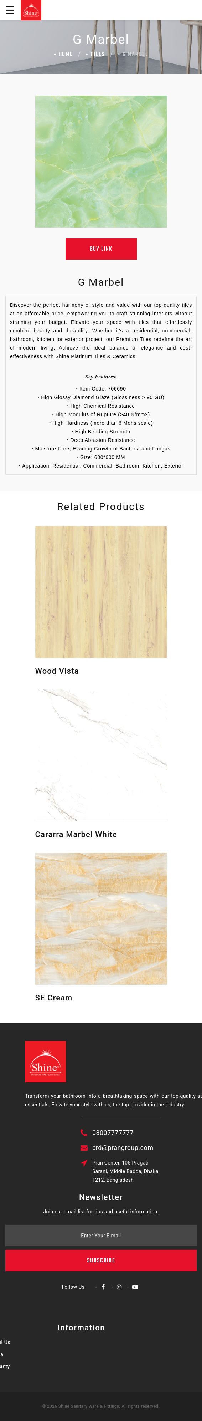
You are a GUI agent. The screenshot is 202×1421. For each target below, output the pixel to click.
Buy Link (101, 249)
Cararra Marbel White (76, 834)
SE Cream (54, 997)
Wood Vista (57, 671)
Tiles (97, 54)
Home (66, 54)
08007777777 (146, 1132)
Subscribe (101, 1241)
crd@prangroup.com (156, 1147)
